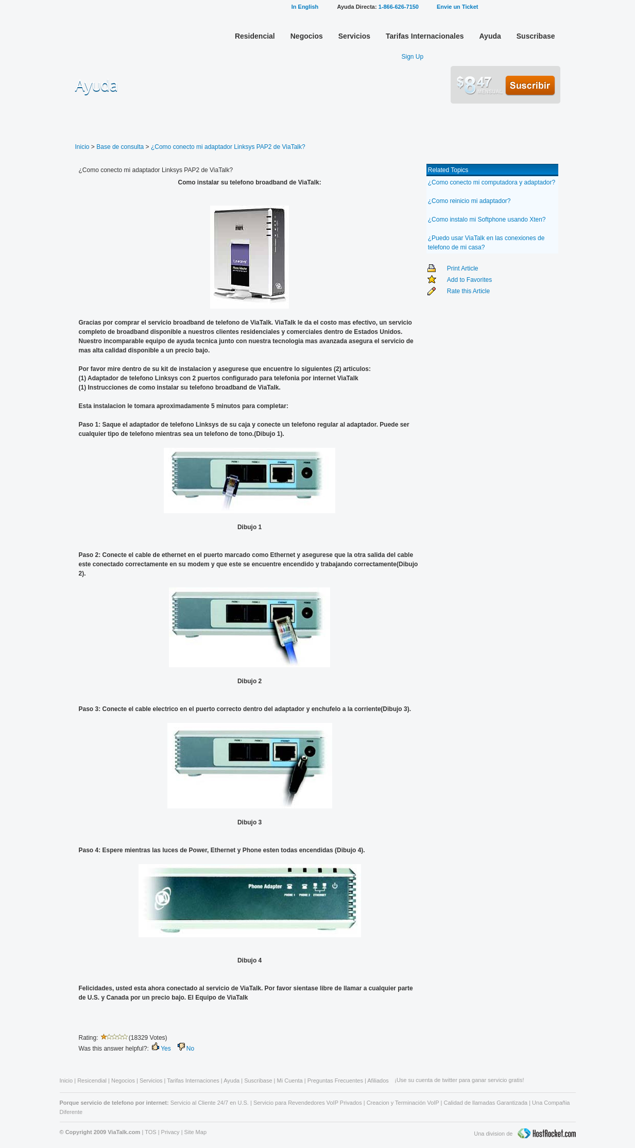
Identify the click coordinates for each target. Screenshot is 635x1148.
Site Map (195, 1132)
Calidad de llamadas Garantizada (485, 1103)
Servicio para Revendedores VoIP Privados (307, 1103)
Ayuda (490, 36)
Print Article (462, 268)
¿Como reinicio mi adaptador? (469, 201)
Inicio (82, 146)
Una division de (524, 1134)
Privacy (170, 1132)
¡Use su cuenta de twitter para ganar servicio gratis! (459, 1080)
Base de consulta (120, 146)
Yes (166, 1048)
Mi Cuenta (520, 6)
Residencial (255, 36)
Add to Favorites (469, 279)
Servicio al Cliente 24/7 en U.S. (209, 1103)
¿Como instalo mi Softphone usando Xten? (487, 219)
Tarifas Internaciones (193, 1080)
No (190, 1048)
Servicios (354, 36)
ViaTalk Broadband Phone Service (114, 33)
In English (305, 7)
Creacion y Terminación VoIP (403, 1103)
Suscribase (536, 36)
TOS (150, 1132)
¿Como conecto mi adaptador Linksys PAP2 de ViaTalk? (228, 146)
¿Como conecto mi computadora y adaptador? (491, 182)
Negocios (306, 36)
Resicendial (92, 1080)
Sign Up (413, 56)
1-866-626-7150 (399, 7)
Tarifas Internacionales (425, 36)
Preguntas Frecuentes (335, 1080)
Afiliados (378, 1080)
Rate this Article (468, 291)
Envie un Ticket (457, 7)
